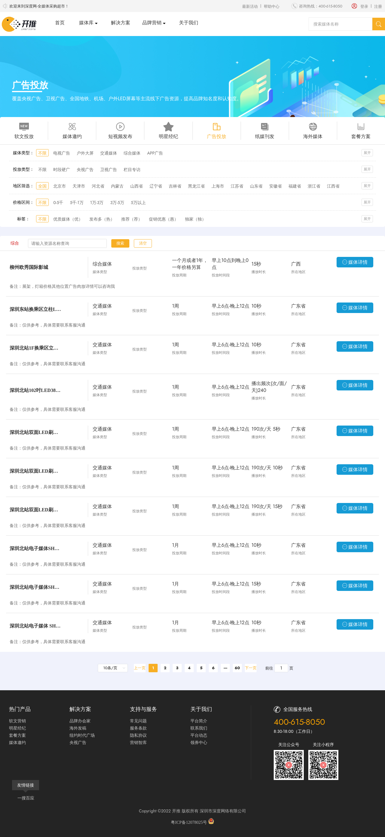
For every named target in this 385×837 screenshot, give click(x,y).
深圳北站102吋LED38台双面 (36, 390)
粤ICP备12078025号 (189, 822)
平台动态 (198, 735)
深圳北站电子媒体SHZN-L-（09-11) (36, 548)
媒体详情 (355, 262)
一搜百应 (25, 798)
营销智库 (138, 742)
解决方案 (120, 22)
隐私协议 (138, 735)
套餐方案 (17, 735)
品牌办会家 (80, 721)
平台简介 (198, 721)
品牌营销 (152, 22)
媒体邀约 (17, 742)
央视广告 (77, 742)
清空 (143, 243)
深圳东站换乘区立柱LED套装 (36, 309)
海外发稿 (77, 728)
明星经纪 (17, 728)
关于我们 (188, 22)
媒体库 (86, 22)
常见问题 (138, 721)
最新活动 (250, 6)
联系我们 (198, 728)
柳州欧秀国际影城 (29, 267)
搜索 (120, 243)
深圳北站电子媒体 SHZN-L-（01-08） (36, 625)
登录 (364, 6)
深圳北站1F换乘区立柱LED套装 (36, 348)
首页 (60, 22)
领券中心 (198, 742)
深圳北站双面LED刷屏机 (36, 432)
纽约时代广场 (82, 735)
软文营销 (17, 721)
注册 (378, 6)
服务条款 (138, 728)
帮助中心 (271, 6)
